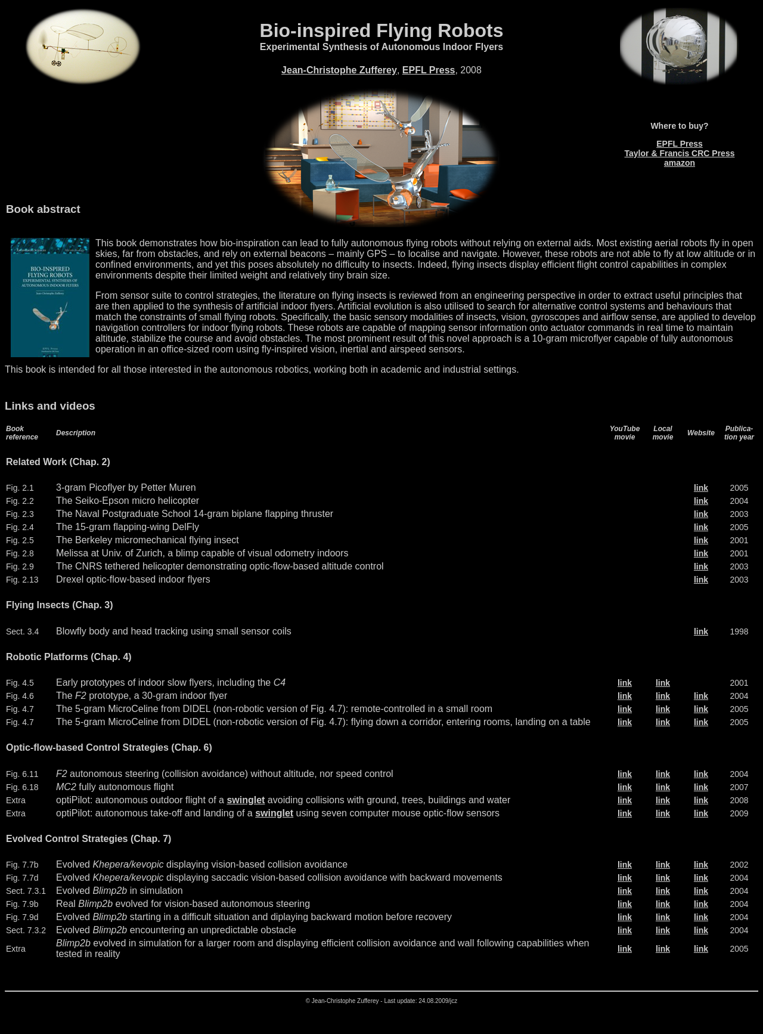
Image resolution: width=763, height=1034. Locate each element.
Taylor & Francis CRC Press (680, 153)
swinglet (246, 800)
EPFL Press (428, 70)
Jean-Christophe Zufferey (339, 70)
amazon (679, 163)
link (701, 488)
